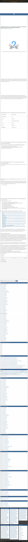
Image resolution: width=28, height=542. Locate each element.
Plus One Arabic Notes (3, 337)
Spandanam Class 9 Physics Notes (4, 465)
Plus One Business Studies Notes (4, 428)
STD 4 (1, 350)
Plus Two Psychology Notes (4, 394)
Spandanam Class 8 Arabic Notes (4, 483)
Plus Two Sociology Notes (3, 395)
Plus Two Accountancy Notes (4, 303)
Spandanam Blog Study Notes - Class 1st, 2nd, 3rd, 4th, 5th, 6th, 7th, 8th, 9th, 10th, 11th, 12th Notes (11, 366)
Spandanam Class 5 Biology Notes (4, 503)
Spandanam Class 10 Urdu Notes (4, 438)
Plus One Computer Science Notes (4, 414)
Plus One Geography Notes (4, 331)
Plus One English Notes (3, 429)
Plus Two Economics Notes (4, 295)
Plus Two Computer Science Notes (4, 386)
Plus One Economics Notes (4, 324)
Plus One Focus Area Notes (4, 371)
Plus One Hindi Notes (3, 430)
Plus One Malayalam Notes (4, 338)
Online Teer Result (21, 532)
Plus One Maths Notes (3, 316)
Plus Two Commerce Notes (4, 388)
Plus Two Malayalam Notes (4, 379)
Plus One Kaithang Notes (3, 432)
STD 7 (1, 347)
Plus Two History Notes (3, 296)
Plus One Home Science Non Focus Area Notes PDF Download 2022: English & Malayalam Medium (11, 367)
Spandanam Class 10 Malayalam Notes (5, 447)
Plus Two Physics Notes (3, 380)
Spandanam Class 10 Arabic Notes (4, 439)
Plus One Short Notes (10, 372)
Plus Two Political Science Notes (4, 396)
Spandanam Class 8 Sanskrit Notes (4, 474)
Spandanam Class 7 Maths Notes (4, 491)
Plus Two (14, 372)
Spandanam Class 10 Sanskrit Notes (5, 449)
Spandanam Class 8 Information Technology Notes (6, 476)
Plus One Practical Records (5, 372)
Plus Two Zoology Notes (3, 288)
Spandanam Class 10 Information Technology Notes (6, 446)
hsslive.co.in (13, 125)
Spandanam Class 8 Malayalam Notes (5, 485)
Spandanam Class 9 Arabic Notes (4, 456)
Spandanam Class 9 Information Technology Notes (6, 466)
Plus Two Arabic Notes (3, 403)
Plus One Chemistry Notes (4, 315)
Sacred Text (15, 373)
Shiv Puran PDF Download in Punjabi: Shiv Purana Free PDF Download (8, 358)
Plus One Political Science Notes (4, 330)
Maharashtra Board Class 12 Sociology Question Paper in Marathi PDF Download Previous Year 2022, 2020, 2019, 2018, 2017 (13, 27)
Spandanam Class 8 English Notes (13, 531)
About (22, 541)
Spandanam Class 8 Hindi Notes (13, 530)
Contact (24, 541)
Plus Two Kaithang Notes (3, 404)
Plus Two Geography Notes (4, 302)
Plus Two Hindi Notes (3, 306)
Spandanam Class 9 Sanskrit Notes (4, 464)
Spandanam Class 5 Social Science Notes (5, 505)
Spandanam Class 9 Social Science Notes (5, 458)
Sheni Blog (20, 527)
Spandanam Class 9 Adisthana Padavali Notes (6, 459)
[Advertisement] (14, 8)
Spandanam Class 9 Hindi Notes (4, 455)
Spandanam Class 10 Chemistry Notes (5, 441)
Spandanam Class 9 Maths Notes (4, 457)
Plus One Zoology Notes (3, 412)
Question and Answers (4, 373)
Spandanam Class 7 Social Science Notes (5, 494)
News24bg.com (21, 533)
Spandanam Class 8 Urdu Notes (13, 526)
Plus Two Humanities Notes (4, 294)
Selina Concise (20, 534)
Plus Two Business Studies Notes (4, 304)
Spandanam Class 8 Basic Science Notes (5, 482)
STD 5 (1, 349)
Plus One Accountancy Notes (4, 332)
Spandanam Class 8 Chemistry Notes (5, 481)
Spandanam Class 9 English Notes (4, 526)
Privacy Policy (26, 541)
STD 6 (1, 348)
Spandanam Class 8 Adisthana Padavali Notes (6, 484)
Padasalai (20, 536)
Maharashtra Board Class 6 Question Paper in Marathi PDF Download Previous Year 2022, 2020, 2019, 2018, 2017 (13, 365)
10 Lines (2, 370)
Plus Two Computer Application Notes (5, 387)
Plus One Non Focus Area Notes (18, 371)
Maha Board (7, 28)
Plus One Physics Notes (3, 314)
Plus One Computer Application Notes (5, 321)
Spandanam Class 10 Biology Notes (4, 440)
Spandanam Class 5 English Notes (4, 504)
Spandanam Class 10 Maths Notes (4, 448)
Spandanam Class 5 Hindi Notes (4, 502)
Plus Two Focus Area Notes (19, 372)
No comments (11, 28)
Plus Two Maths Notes (3, 287)
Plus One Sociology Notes (4, 329)
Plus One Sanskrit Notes (3, 340)
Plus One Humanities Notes (4, 323)
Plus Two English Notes (3, 305)
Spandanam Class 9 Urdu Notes (4, 463)
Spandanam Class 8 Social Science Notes (5, 473)
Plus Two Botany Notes (3, 289)
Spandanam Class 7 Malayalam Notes (5, 492)
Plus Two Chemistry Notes (4, 286)
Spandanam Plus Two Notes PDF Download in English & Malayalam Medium (9, 364)
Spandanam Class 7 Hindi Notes (4, 493)
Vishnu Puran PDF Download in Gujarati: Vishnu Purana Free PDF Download (9, 359)
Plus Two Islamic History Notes (4, 297)
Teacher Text (20, 526)
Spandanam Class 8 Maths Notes (4, 475)
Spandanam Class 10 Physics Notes (23, 509)
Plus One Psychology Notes (4, 422)
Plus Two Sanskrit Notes (3, 312)
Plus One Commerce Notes (4, 322)
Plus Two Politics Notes (3, 311)
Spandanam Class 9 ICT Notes (4, 467)
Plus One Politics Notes (3, 339)
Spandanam (5, 541)
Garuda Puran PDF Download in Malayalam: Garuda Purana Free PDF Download (9, 357)
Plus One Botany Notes (3, 413)
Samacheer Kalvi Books (21, 535)
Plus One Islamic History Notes (4, 421)
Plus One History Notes (3, 420)
